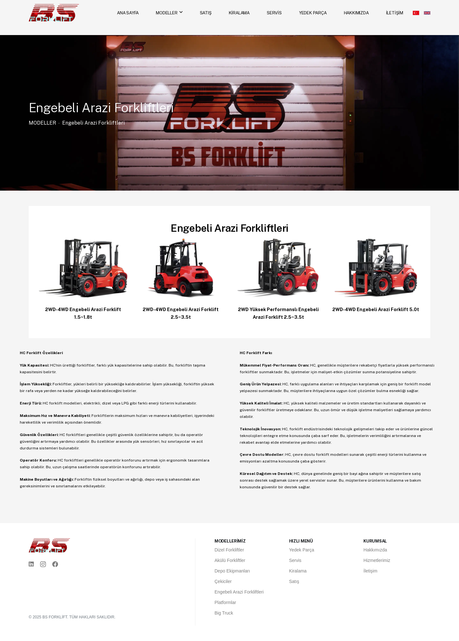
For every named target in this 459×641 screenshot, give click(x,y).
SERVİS (274, 12)
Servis (295, 560)
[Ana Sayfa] (54, 12)
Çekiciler (223, 581)
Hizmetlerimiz (376, 560)
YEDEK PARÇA (313, 12)
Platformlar (225, 602)
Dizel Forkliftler (229, 549)
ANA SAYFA (128, 12)
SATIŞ (206, 12)
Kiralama (298, 570)
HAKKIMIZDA (356, 12)
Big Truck (224, 613)
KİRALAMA (239, 12)
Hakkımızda (375, 549)
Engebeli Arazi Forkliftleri (93, 123)
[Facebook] (55, 564)
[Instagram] (43, 564)
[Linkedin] (31, 564)
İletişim (370, 570)
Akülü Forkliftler (230, 560)
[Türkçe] (416, 13)
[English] (427, 13)
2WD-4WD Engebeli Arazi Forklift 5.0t (375, 309)
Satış (294, 581)
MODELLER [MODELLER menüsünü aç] (166, 12)
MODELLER (42, 123)
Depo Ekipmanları (232, 570)
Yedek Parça (301, 549)
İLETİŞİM (394, 12)
